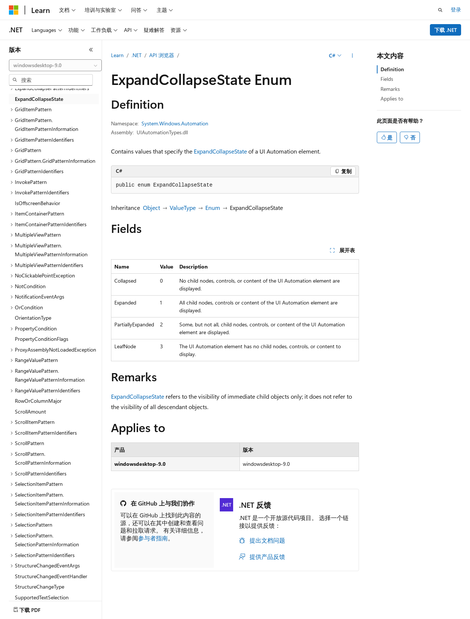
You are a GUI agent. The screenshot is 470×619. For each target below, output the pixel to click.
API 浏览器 (161, 55)
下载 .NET (445, 29)
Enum (212, 207)
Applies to (392, 98)
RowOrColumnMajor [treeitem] (38, 400)
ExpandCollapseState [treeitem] (39, 98)
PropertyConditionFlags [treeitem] (41, 338)
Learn (117, 55)
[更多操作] (352, 56)
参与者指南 (153, 538)
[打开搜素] (440, 10)
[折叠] (91, 49)
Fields (387, 78)
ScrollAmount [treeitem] (30, 411)
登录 (456, 9)
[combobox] (55, 65)
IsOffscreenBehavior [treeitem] (37, 203)
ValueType (183, 207)
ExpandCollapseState (220, 151)
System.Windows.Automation (174, 123)
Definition (392, 69)
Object (151, 207)
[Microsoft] (14, 10)
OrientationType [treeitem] (33, 317)
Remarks (390, 88)
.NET (136, 55)
